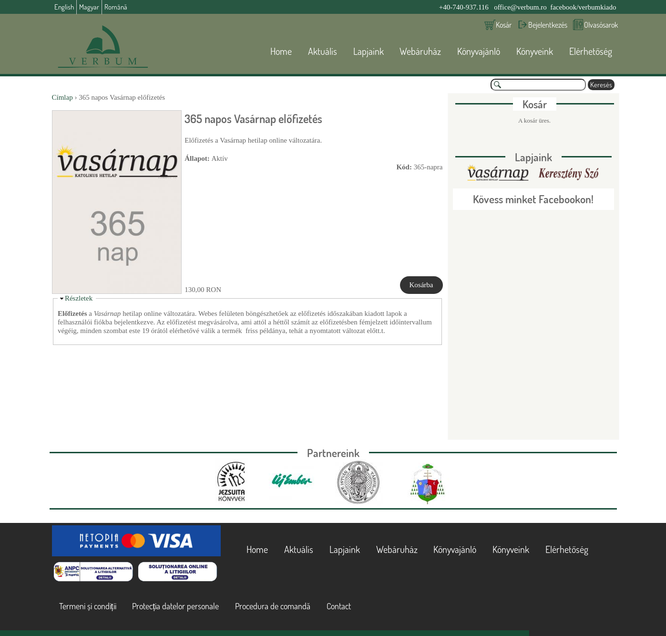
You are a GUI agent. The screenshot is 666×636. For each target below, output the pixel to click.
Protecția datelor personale (175, 606)
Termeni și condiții (87, 606)
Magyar (89, 6)
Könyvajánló (478, 51)
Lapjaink (368, 51)
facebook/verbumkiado (583, 7)
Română (115, 6)
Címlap (62, 97)
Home (281, 51)
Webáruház (420, 51)
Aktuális (322, 51)
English (64, 6)
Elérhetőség (590, 51)
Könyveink (534, 51)
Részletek (78, 298)
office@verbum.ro (520, 7)
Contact (339, 606)
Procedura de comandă (272, 606)
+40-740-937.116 (464, 7)
